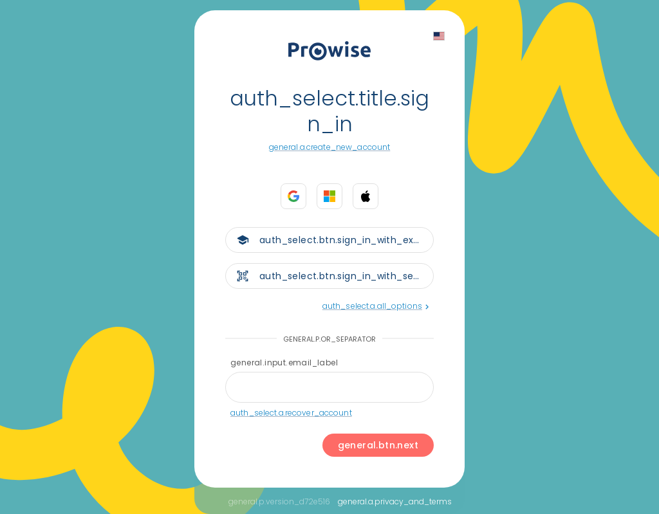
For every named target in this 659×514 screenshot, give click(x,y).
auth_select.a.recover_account (291, 412)
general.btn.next (378, 445)
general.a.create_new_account (330, 147)
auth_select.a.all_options (375, 305)
